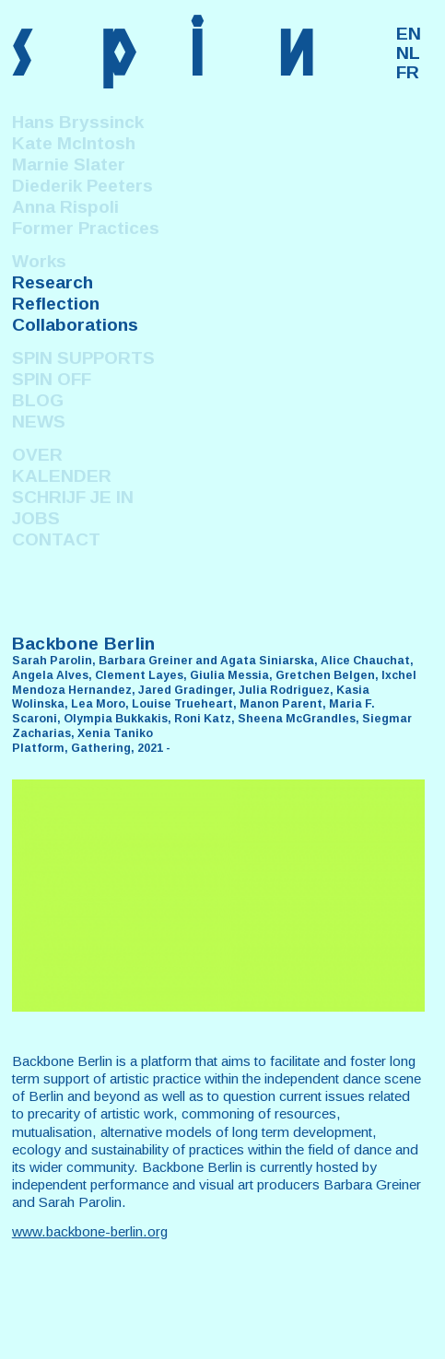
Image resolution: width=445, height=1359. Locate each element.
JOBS (36, 518)
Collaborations (75, 324)
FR (407, 72)
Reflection (56, 303)
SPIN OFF (51, 379)
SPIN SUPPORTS (83, 358)
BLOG (38, 400)
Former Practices (85, 228)
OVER (37, 454)
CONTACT (56, 539)
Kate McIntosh (73, 143)
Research (52, 282)
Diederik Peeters (82, 185)
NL (408, 53)
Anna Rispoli (65, 207)
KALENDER (61, 476)
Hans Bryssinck (78, 122)
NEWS (38, 421)
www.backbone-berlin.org (90, 1231)
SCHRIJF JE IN (73, 497)
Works (39, 261)
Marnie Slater (68, 164)
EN (408, 33)
